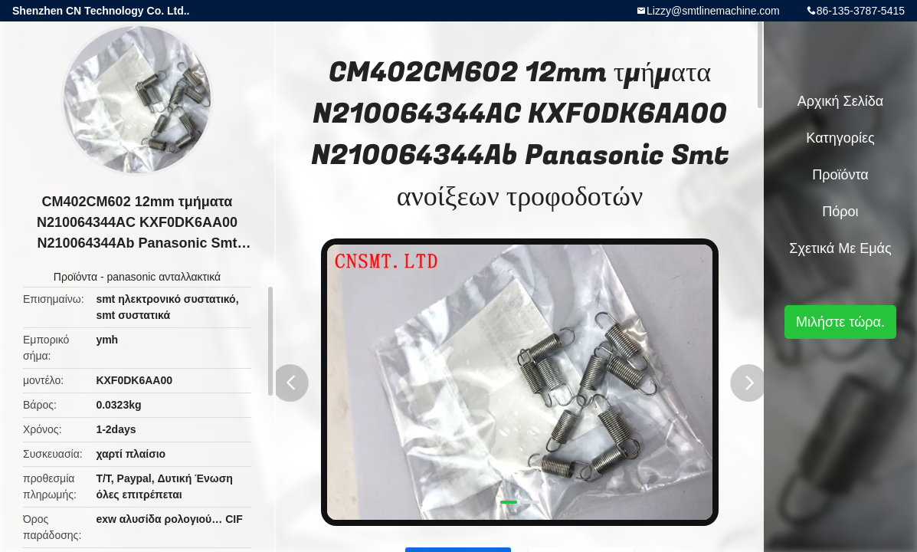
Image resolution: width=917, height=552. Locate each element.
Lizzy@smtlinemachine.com (713, 11)
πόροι (840, 211)
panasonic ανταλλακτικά (163, 277)
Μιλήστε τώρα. (840, 322)
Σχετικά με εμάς (840, 248)
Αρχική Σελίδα (840, 101)
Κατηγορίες (840, 138)
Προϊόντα (75, 277)
